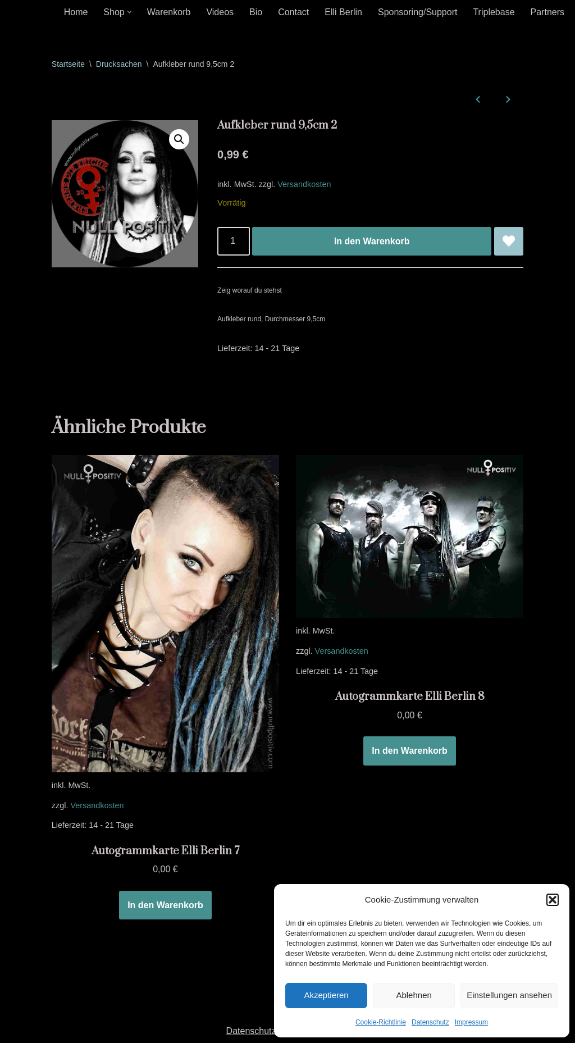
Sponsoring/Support (417, 12)
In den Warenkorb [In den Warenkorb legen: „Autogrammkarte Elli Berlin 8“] (410, 750)
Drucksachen (119, 64)
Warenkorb (169, 12)
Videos (220, 12)
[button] (552, 899)
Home (76, 12)
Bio (255, 12)
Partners (547, 12)
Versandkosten (304, 184)
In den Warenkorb (372, 241)
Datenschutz (430, 1022)
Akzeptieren (326, 995)
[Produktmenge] (233, 241)
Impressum (471, 1022)
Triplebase (493, 12)
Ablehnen (413, 995)
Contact (293, 12)
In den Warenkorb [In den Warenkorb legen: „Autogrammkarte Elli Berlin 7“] (165, 905)
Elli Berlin (343, 12)
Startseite (68, 64)
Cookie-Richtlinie (380, 1022)
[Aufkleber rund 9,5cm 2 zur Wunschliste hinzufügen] (508, 241)
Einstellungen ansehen (509, 995)
